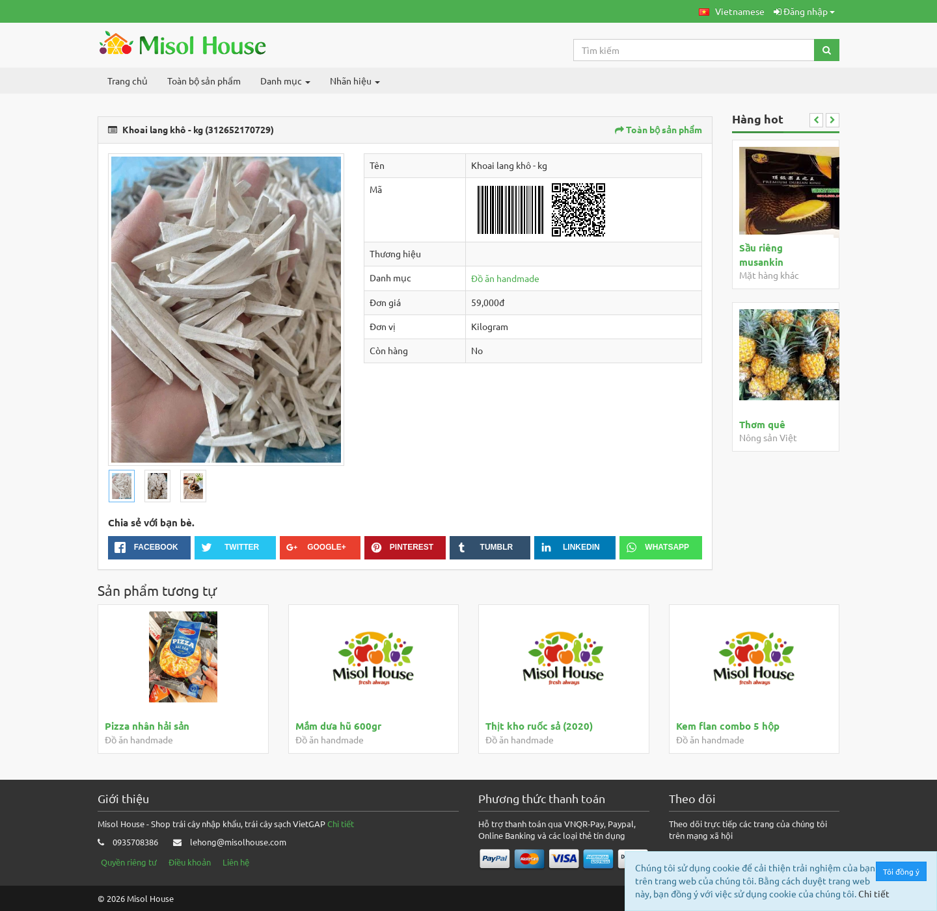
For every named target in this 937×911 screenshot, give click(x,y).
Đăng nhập (804, 11)
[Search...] (694, 50)
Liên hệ (236, 861)
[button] (731, 11)
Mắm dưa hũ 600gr (338, 725)
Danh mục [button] (285, 80)
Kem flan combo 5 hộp (728, 725)
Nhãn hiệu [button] (355, 80)
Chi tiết (340, 823)
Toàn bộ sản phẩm (204, 80)
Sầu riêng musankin (761, 254)
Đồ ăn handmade (505, 278)
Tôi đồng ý (902, 871)
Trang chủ (127, 80)
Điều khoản (190, 861)
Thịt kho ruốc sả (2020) (539, 725)
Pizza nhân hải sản (147, 725)
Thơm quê (762, 424)
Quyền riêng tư (129, 861)
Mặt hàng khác (769, 275)
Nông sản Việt (768, 437)
